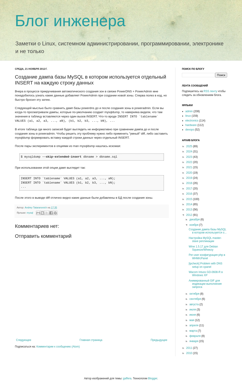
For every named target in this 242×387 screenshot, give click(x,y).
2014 (189, 204)
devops (189, 129)
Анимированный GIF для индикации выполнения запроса (205, 284)
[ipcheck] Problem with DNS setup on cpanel (205, 265)
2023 (189, 157)
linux (188, 115)
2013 (189, 209)
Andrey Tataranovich (36, 207)
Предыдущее (159, 340)
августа (194, 304)
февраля (195, 336)
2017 (189, 188)
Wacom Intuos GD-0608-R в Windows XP (206, 273)
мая (192, 320)
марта (193, 330)
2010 (189, 353)
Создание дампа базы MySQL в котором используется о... (208, 231)
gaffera (127, 378)
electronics (191, 120)
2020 (189, 172)
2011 (189, 348)
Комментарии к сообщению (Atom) (58, 346)
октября (194, 293)
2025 (189, 146)
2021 (189, 167)
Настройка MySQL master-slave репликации (205, 239)
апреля (194, 325)
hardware (191, 125)
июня (193, 314)
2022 (189, 162)
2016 (189, 193)
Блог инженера (70, 21)
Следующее (23, 340)
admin (189, 111)
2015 (189, 199)
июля (193, 309)
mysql (30, 212)
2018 (189, 183)
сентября (195, 299)
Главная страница (91, 340)
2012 (189, 215)
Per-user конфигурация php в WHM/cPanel (207, 256)
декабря (194, 219)
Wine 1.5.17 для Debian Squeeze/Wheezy (203, 248)
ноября (194, 224)
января (194, 341)
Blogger (152, 378)
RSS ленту (210, 91)
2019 (189, 178)
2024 (189, 151)
